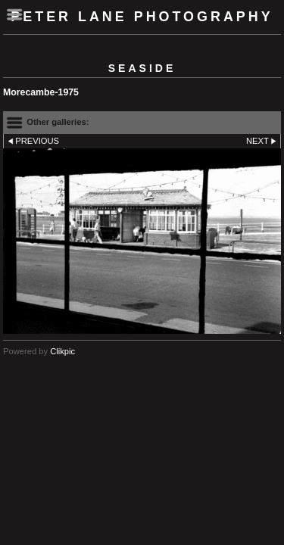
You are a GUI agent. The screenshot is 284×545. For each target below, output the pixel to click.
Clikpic (62, 351)
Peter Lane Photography (142, 16)
